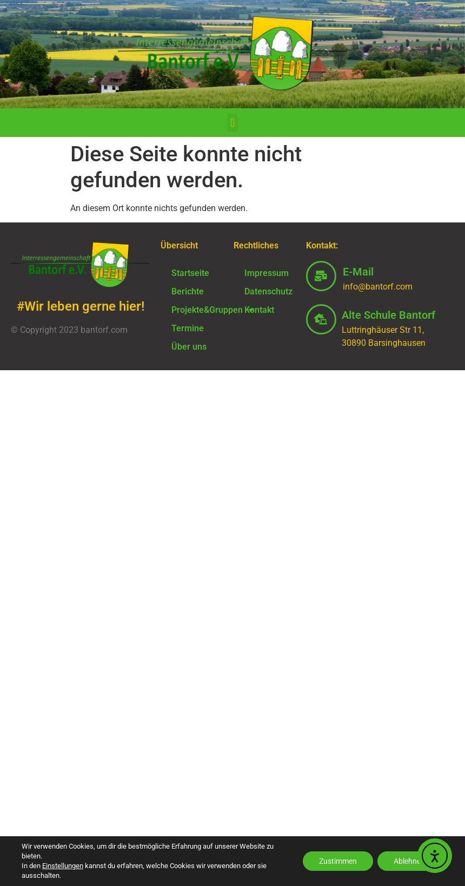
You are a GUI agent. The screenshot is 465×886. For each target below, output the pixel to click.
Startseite (190, 273)
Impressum (266, 273)
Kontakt (259, 310)
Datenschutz (268, 291)
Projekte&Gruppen (196, 310)
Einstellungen (62, 866)
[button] (232, 123)
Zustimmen (338, 861)
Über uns (189, 347)
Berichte (187, 291)
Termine (187, 328)
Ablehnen (409, 861)
